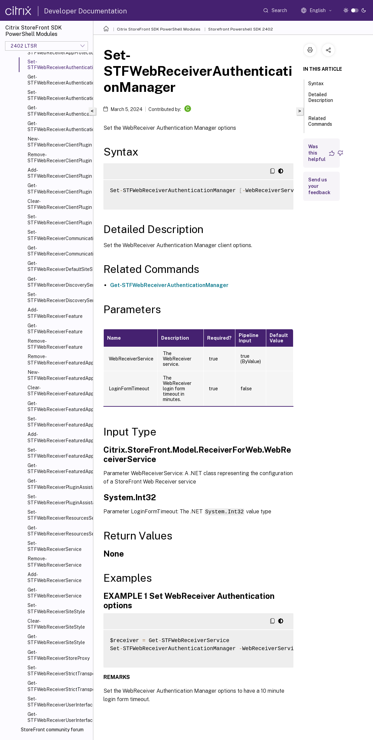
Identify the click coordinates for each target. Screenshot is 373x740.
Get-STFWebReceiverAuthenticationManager (59, 80)
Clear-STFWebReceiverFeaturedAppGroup (59, 390)
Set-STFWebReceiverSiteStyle (56, 608)
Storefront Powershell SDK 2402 (240, 29)
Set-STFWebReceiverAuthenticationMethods (59, 95)
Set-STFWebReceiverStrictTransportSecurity (59, 670)
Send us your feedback (319, 186)
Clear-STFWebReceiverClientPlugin (59, 204)
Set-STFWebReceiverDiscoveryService (59, 297)
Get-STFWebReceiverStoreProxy (59, 655)
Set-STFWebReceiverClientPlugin (59, 219)
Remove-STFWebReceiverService (55, 561)
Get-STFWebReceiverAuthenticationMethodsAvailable (59, 126)
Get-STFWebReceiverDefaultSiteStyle (59, 266)
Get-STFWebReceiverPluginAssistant (59, 484)
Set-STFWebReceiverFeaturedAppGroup (59, 422)
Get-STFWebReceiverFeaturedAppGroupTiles (59, 468)
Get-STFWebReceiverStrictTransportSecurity (59, 686)
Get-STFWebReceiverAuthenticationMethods (59, 110)
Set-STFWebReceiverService (55, 546)
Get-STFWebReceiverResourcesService (59, 530)
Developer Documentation (85, 11)
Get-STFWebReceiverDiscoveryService (59, 282)
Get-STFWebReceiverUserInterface (59, 717)
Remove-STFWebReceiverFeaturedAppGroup (59, 359)
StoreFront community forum (52, 729)
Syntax (319, 82)
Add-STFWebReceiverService (55, 577)
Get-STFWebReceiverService (55, 593)
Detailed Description (320, 100)
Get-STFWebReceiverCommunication (59, 251)
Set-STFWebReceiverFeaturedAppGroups (59, 453)
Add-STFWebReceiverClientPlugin (59, 173)
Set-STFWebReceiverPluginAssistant (59, 499)
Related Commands (320, 124)
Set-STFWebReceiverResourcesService (59, 515)
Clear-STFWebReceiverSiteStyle (56, 624)
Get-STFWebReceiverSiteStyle (56, 639)
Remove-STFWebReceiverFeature (55, 344)
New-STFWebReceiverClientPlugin (59, 142)
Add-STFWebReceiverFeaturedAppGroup (59, 437)
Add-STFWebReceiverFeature (55, 313)
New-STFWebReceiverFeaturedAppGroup (59, 375)
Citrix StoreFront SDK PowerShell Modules (158, 29)
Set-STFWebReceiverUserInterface (59, 701)
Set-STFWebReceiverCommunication (59, 235)
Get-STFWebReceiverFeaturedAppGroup (59, 406)
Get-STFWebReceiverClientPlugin (59, 188)
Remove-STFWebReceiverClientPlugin (59, 157)
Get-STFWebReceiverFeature (55, 328)
